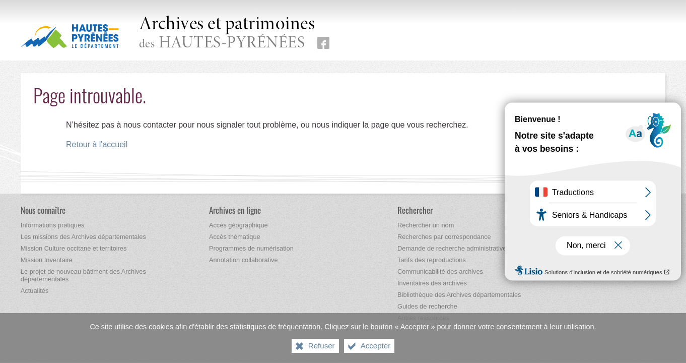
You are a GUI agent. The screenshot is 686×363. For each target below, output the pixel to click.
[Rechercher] (415, 210)
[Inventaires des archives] (432, 283)
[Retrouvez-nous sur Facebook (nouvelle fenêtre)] (323, 43)
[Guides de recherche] (427, 306)
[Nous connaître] (43, 210)
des (227, 33)
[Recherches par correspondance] (444, 236)
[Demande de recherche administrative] (451, 248)
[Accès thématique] (234, 236)
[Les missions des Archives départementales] (83, 236)
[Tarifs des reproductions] (431, 260)
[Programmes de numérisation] (251, 248)
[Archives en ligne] (235, 210)
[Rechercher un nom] (425, 225)
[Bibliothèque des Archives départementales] (459, 294)
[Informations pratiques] (53, 225)
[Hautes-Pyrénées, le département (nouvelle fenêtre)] (70, 36)
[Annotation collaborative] (243, 260)
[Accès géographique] (238, 225)
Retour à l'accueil (96, 144)
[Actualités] (34, 290)
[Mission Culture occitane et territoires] (74, 248)
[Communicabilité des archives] (440, 271)
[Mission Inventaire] (47, 260)
